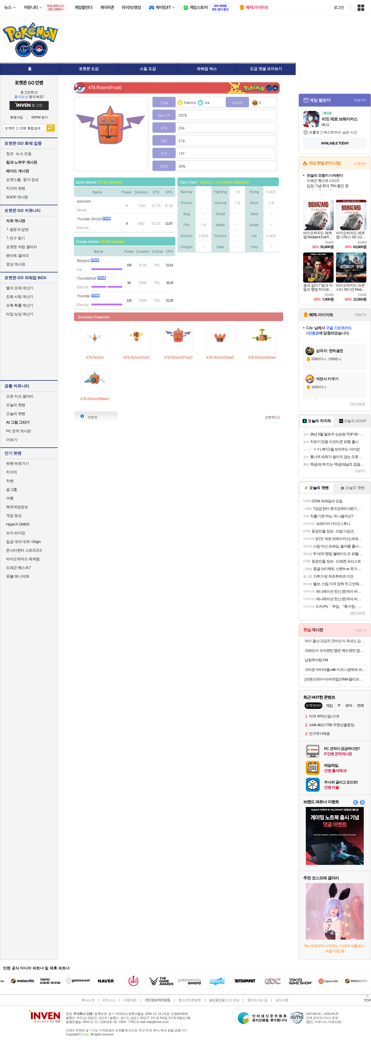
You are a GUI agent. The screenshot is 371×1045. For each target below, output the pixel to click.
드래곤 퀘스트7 (18, 568)
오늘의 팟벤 (15, 414)
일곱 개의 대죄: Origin (23, 541)
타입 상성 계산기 (19, 314)
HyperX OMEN (17, 524)
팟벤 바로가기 (17, 463)
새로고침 (356, 404)
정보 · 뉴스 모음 (18, 153)
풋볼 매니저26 (17, 576)
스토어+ (360, 164)
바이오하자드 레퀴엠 (23, 559)
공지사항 (281, 1000)
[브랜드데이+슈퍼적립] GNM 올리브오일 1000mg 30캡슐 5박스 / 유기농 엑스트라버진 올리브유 (335, 679)
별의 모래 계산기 (19, 288)
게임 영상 (13, 515)
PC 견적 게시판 (18, 431)
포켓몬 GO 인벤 (29, 82)
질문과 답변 (17, 229)
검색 (50, 128)
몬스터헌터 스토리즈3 (23, 550)
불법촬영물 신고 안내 (224, 1000)
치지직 (11, 472)
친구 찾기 (15, 238)
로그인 (339, 7)
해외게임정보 (17, 507)
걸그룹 (11, 489)
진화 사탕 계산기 (19, 297)
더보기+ (360, 100)
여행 (9, 498)
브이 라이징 (15, 533)
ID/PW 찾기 (40, 117)
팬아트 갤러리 (17, 255)
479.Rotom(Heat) (220, 357)
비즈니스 (108, 1000)
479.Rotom (94, 357)
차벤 (9, 481)
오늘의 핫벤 (15, 405)
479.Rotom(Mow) (262, 357)
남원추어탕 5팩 (316, 660)
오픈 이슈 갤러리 (19, 396)
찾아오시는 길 (257, 1000)
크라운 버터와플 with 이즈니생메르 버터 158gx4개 (335, 669)
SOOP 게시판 (17, 197)
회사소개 (87, 1000)
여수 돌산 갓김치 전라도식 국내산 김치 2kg (335, 641)
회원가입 (16, 117)
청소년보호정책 (189, 1000)
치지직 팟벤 (15, 188)
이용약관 (129, 1000)
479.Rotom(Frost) (178, 357)
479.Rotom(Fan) (136, 357)
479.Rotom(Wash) (95, 398)
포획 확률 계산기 (19, 305)
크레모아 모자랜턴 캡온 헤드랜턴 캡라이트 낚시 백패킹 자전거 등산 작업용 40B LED (335, 650)
